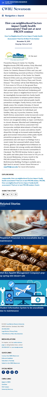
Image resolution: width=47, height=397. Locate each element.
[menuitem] (23, 356)
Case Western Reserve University (15, 324)
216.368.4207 (6, 347)
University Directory (7, 389)
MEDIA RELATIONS (8, 339)
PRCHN (42, 181)
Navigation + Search (12, 16)
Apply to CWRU (6, 382)
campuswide (6, 178)
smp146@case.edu (11, 167)
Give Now (4, 384)
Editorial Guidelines (7, 358)
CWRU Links (6, 379)
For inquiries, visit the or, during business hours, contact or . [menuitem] (12, 345)
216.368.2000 (5, 329)
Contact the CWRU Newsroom (10, 356)
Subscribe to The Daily (8, 360)
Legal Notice (5, 331)
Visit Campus (5, 387)
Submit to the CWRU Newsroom (11, 363)
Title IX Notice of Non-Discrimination (12, 334)
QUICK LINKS (6, 353)
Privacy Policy (13, 331)
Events (37, 185)
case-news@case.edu (17, 347)
